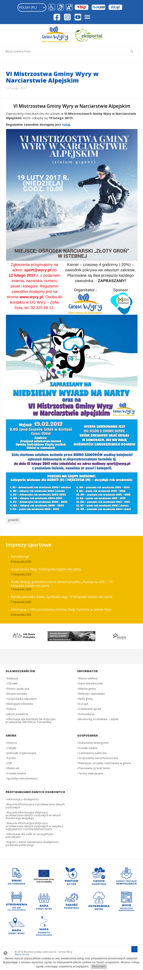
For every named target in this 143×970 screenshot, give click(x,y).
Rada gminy (86, 698)
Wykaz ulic (13, 767)
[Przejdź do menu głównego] (134, 947)
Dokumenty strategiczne (94, 742)
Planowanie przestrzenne (94, 767)
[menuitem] (71, 584)
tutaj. (66, 124)
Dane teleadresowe (91, 682)
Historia (12, 742)
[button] (68, 7)
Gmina (11, 734)
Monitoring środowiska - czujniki (98, 718)
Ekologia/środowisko (20, 703)
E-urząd (83, 703)
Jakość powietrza (17, 713)
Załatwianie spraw (90, 708)
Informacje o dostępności (23, 798)
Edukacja (12, 677)
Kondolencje (20, 555)
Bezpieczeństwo (17, 692)
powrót (13, 519)
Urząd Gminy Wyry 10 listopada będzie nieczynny (46, 568)
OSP (9, 762)
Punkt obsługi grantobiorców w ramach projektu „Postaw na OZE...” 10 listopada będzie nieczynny (61, 583)
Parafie (11, 757)
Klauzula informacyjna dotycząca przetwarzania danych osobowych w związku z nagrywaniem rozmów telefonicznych (34, 825)
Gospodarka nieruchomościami (98, 757)
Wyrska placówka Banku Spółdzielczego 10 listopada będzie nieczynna (61, 596)
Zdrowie (12, 682)
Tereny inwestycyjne (91, 772)
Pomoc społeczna (18, 687)
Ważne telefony (88, 677)
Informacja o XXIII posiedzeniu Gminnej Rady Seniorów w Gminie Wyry (61, 608)
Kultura (11, 708)
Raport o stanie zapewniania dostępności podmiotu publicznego (32, 842)
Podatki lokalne (16, 772)
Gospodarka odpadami (22, 698)
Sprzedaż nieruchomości (22, 777)
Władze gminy (87, 687)
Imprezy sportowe (29, 543)
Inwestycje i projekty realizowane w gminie (105, 762)
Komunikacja (86, 713)
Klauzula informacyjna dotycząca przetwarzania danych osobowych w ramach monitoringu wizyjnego (33, 814)
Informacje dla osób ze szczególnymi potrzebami (29, 834)
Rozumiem (99, 966)
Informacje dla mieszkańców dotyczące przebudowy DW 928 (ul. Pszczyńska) (31, 719)
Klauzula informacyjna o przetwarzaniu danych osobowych (35, 804)
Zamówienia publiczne (93, 752)
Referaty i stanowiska (92, 692)
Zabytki (11, 747)
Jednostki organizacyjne (21, 752)
